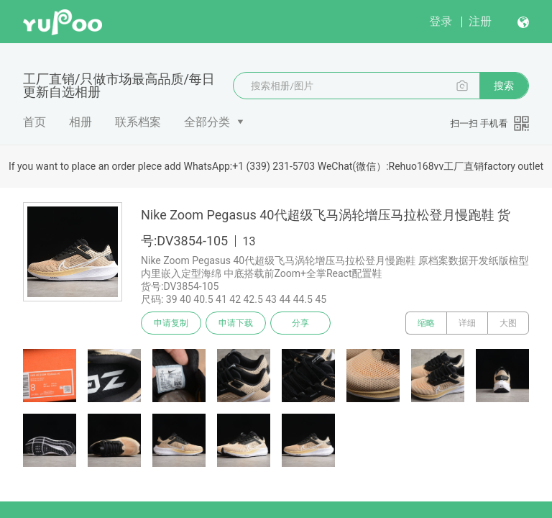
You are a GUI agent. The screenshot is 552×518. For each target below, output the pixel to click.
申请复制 (171, 323)
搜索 (504, 85)
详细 (467, 323)
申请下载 (235, 323)
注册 (480, 21)
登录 (440, 21)
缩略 (426, 323)
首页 (34, 122)
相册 (80, 122)
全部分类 (207, 122)
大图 (508, 323)
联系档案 (138, 122)
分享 (300, 323)
